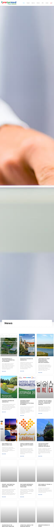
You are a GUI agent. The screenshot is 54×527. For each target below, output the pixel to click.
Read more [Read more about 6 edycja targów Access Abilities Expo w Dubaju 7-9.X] (22, 456)
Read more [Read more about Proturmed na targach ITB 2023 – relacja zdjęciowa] (40, 494)
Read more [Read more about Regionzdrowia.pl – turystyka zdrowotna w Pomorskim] (4, 371)
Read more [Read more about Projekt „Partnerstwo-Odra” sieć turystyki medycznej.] (4, 496)
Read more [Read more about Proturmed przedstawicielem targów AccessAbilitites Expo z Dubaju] (22, 496)
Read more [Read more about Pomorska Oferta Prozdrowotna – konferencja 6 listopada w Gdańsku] (22, 415)
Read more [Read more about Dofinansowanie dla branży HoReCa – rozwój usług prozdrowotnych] (40, 413)
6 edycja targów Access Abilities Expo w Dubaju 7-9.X (26, 445)
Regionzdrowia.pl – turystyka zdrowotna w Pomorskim (8, 360)
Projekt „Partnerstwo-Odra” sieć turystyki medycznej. (8, 485)
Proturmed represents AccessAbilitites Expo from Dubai (26, 485)
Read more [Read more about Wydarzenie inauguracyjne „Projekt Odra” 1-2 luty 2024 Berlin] (40, 456)
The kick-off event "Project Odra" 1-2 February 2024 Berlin (44, 445)
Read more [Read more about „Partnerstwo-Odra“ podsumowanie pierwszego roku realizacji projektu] (40, 372)
